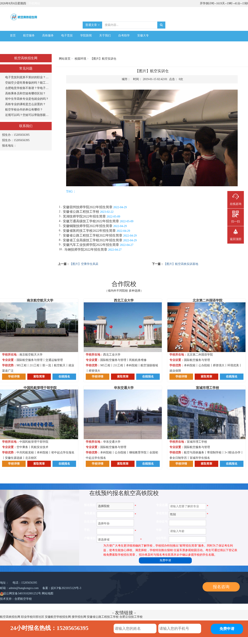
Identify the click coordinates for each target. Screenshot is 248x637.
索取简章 (39, 376)
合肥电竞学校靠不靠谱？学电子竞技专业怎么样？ (27, 88)
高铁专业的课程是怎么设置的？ (25, 104)
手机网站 (34, 3)
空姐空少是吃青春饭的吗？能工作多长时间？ (27, 82)
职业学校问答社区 (32, 616)
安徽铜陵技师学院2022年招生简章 (87, 226)
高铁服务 (48, 35)
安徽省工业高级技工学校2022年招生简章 (92, 240)
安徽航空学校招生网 (58, 616)
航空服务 (29, 35)
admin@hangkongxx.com (24, 588)
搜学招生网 (79, 616)
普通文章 (92, 24)
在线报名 (64, 376)
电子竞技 (67, 35)
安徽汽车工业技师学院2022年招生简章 (91, 244)
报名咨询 (221, 586)
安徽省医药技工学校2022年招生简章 (89, 230)
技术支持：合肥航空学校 (16, 598)
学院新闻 (86, 35)
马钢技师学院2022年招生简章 (85, 249)
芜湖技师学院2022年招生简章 (84, 216)
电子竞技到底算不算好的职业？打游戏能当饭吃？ (27, 77)
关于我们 (105, 35)
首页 (13, 35)
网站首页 (64, 58)
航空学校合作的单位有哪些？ (24, 109)
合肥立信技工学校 (131, 616)
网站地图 (47, 593)
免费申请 (165, 560)
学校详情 (14, 376)
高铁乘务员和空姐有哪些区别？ (25, 93)
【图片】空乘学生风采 (83, 264)
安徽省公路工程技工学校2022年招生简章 (92, 235)
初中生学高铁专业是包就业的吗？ (27, 98)
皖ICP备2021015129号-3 (66, 588)
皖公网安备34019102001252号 (22, 593)
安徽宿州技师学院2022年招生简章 (87, 207)
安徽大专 (143, 35)
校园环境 (80, 58)
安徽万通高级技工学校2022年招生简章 (91, 221)
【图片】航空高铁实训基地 (180, 264)
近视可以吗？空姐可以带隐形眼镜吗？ (27, 115)
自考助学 (124, 35)
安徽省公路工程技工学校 (81, 211)
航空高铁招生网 (10, 616)
